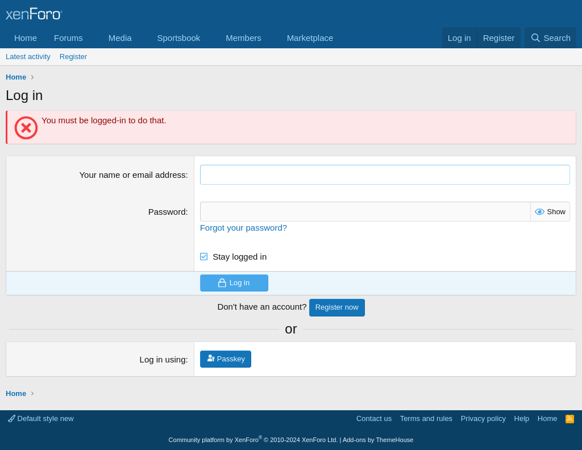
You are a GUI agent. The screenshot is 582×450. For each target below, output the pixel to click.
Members (243, 38)
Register (73, 56)
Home (25, 38)
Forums (68, 38)
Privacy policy (483, 418)
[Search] (550, 37)
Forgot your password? (243, 227)
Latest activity (28, 56)
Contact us (374, 418)
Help (522, 418)
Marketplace (310, 38)
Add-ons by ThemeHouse (378, 439)
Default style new (41, 418)
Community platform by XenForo (253, 439)
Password (167, 211)
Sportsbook (178, 38)
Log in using (163, 359)
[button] (92, 37)
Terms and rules (426, 418)
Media (120, 38)
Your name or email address (132, 175)
